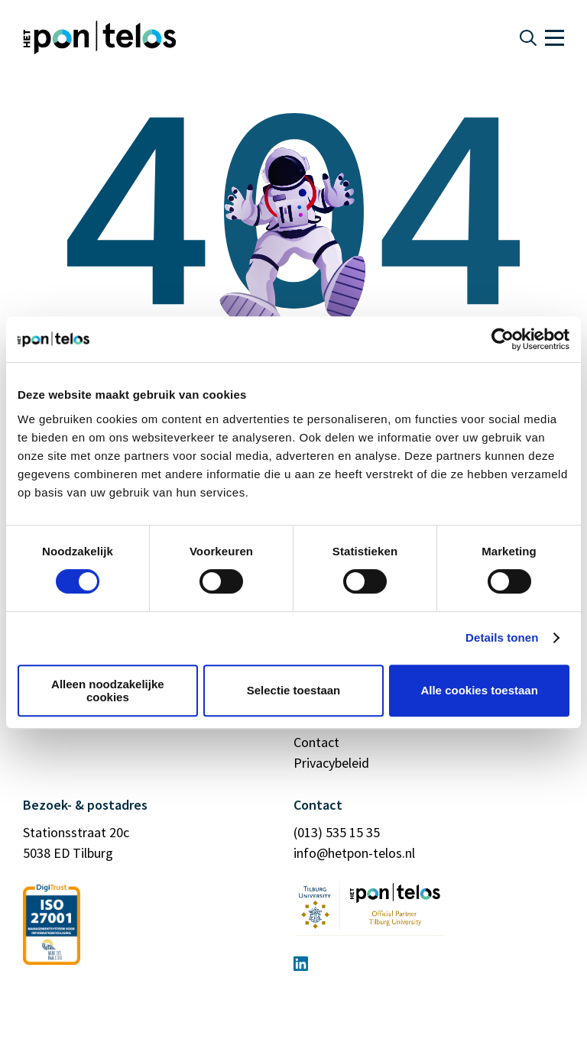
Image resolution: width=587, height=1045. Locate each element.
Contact (316, 742)
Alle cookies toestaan (478, 690)
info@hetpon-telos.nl (354, 853)
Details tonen (501, 637)
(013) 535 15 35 (337, 832)
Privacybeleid (331, 763)
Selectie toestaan (294, 690)
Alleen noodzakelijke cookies (107, 691)
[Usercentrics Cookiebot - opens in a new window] (502, 339)
